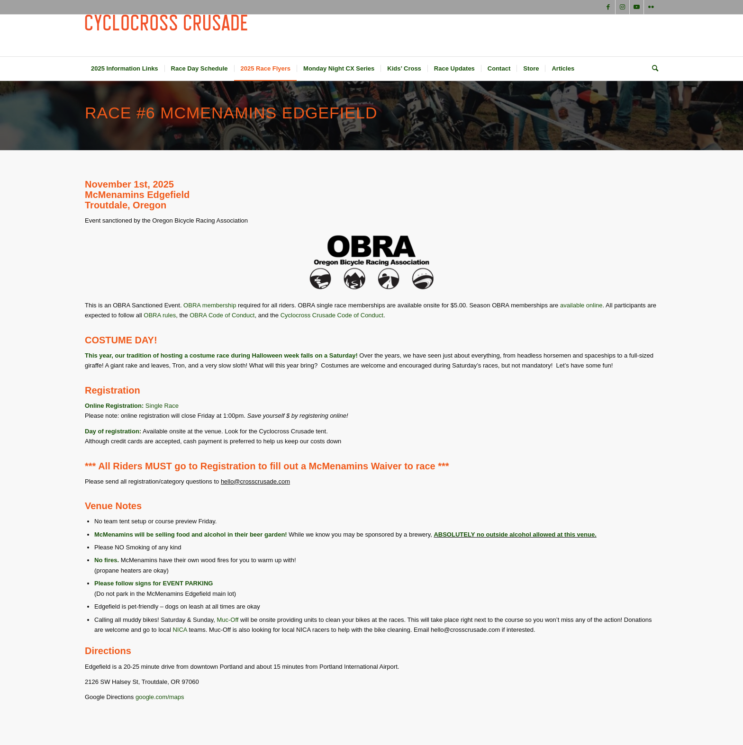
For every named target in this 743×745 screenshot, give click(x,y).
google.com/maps (160, 696)
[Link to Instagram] (622, 7)
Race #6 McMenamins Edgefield (231, 113)
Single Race (162, 405)
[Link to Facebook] (608, 7)
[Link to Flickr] (651, 7)
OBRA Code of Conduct (222, 315)
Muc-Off (227, 619)
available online (581, 305)
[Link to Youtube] (636, 7)
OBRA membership (209, 305)
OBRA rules (160, 315)
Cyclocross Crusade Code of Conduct (332, 315)
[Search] (652, 69)
